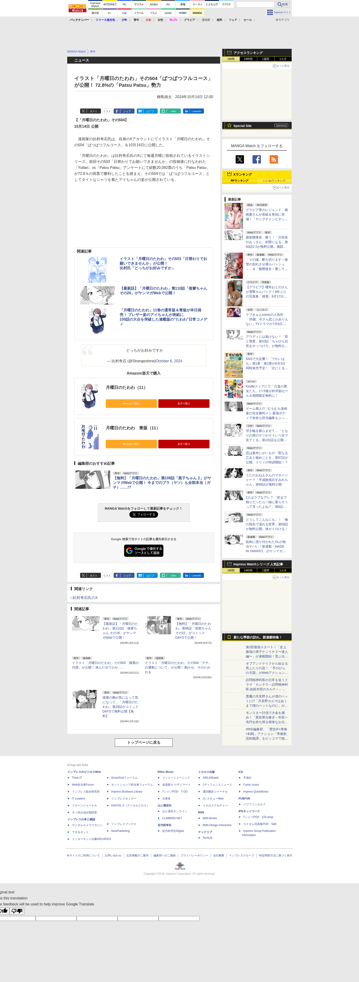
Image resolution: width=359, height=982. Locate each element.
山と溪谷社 (165, 805)
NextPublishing (120, 831)
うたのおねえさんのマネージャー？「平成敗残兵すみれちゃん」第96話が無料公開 (267, 479)
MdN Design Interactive (217, 825)
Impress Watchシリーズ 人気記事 (258, 564)
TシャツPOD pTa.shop (258, 817)
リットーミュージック (176, 777)
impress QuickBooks (255, 791)
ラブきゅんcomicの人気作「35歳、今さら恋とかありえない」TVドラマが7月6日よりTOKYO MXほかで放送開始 (267, 324)
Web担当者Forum (83, 784)
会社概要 (218, 855)
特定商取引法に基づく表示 (275, 855)
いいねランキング (274, 180)
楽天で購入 (184, 403)
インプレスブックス (123, 824)
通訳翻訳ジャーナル (215, 791)
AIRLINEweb (211, 777)
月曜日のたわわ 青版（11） (133, 428)
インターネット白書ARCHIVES (91, 839)
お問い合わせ (113, 855)
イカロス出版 (206, 772)
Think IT (77, 777)
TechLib (207, 838)
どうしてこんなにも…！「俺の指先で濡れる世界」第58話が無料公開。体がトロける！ (267, 524)
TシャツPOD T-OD (175, 791)
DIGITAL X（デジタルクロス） (130, 805)
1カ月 (283, 59)
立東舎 (166, 798)
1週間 (265, 59)
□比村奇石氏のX (84, 598)
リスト (107, 111)
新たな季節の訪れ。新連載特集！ (258, 637)
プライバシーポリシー (194, 855)
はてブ (150, 111)
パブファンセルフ (254, 804)
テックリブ (205, 832)
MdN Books (210, 818)
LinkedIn (196, 111)
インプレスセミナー (123, 798)
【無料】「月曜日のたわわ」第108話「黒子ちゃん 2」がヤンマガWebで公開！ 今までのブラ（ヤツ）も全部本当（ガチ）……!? (162, 482)
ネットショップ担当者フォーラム (132, 784)
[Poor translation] (16, 911)
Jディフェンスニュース (217, 784)
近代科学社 (165, 825)
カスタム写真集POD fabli (260, 824)
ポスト (93, 111)
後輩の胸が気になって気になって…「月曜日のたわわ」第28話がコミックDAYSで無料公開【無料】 (121, 707)
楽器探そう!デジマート (176, 784)
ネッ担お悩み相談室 (84, 812)
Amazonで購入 (131, 403)
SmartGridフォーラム (124, 777)
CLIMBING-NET (172, 818)
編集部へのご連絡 (164, 855)
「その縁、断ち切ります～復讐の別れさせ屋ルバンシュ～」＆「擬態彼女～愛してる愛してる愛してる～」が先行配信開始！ (267, 269)
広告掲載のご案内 (137, 855)
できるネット (80, 832)
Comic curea (251, 784)
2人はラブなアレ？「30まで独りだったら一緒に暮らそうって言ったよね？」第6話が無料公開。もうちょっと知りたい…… (267, 507)
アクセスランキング (248, 53)
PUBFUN (244, 798)
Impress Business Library (127, 791)
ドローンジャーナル (84, 805)
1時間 (230, 59)
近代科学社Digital (173, 831)
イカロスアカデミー (215, 805)
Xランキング (243, 174)
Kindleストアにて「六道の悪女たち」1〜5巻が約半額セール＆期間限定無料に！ (267, 390)
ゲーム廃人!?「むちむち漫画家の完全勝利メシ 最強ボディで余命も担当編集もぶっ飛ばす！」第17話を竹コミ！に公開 (267, 418)
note (173, 111)
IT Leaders (78, 798)
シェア (127, 111)
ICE (241, 772)
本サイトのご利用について (83, 855)
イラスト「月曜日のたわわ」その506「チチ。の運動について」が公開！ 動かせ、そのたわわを (178, 667)
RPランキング (240, 180)
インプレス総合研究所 (86, 791)
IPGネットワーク (249, 811)
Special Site (243, 126)
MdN (201, 812)
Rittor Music (166, 772)
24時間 (248, 59)
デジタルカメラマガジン (87, 825)
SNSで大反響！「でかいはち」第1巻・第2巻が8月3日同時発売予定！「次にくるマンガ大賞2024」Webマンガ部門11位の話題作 (267, 368)
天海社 (247, 777)
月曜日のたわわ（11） (127, 387)
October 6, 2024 (169, 361)
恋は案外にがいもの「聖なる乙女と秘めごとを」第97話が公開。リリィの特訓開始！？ (267, 457)
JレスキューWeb (213, 798)
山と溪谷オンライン (174, 811)
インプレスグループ (241, 855)
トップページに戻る (143, 742)
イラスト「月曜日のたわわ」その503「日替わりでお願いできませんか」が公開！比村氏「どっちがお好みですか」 (163, 263)
